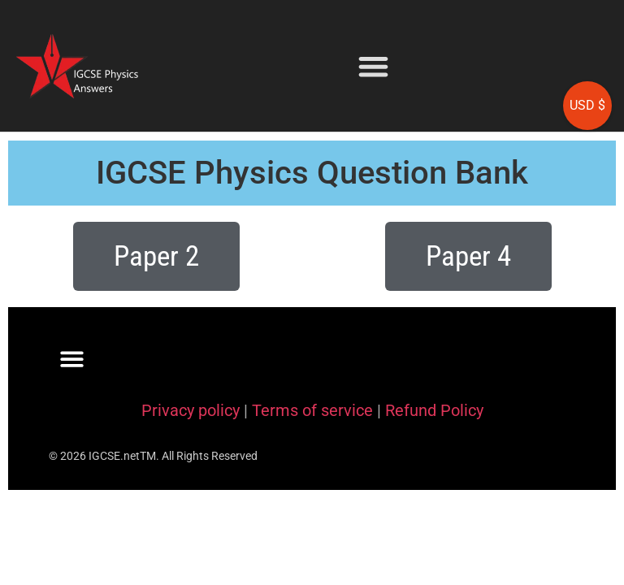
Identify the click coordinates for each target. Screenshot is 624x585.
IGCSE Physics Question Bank (312, 173)
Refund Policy (434, 410)
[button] (373, 66)
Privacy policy (190, 410)
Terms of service (312, 410)
